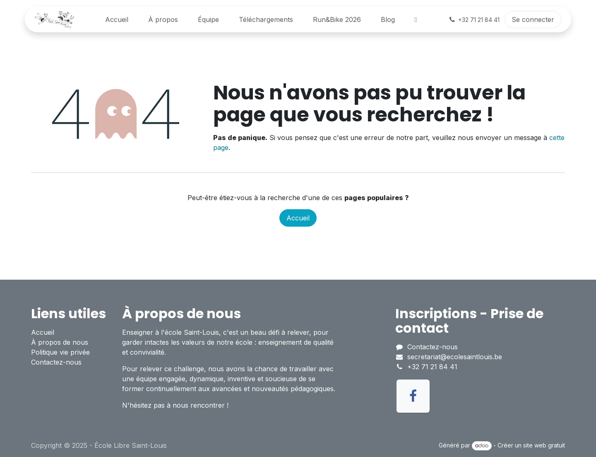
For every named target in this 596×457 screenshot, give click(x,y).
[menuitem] (116, 19)
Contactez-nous (56, 362)
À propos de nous (59, 342)
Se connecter (533, 19)
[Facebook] (413, 396)
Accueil (298, 218)
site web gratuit (544, 445)
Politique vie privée (60, 352)
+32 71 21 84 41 (432, 367)
